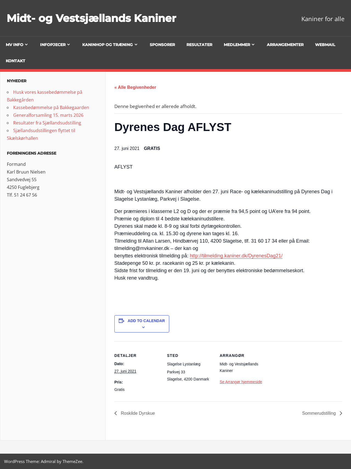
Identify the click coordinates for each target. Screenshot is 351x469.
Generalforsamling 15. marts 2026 (48, 115)
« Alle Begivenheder (135, 87)
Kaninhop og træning (107, 44)
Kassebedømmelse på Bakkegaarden (51, 107)
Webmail (325, 44)
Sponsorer (162, 44)
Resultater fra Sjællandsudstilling (47, 123)
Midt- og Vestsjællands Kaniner (96, 18)
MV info (14, 44)
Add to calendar (146, 321)
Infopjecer (53, 44)
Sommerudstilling (319, 413)
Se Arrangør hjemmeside (241, 382)
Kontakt (15, 60)
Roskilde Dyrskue (137, 413)
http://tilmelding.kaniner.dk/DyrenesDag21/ (236, 255)
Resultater (199, 44)
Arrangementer (285, 44)
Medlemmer (237, 44)
